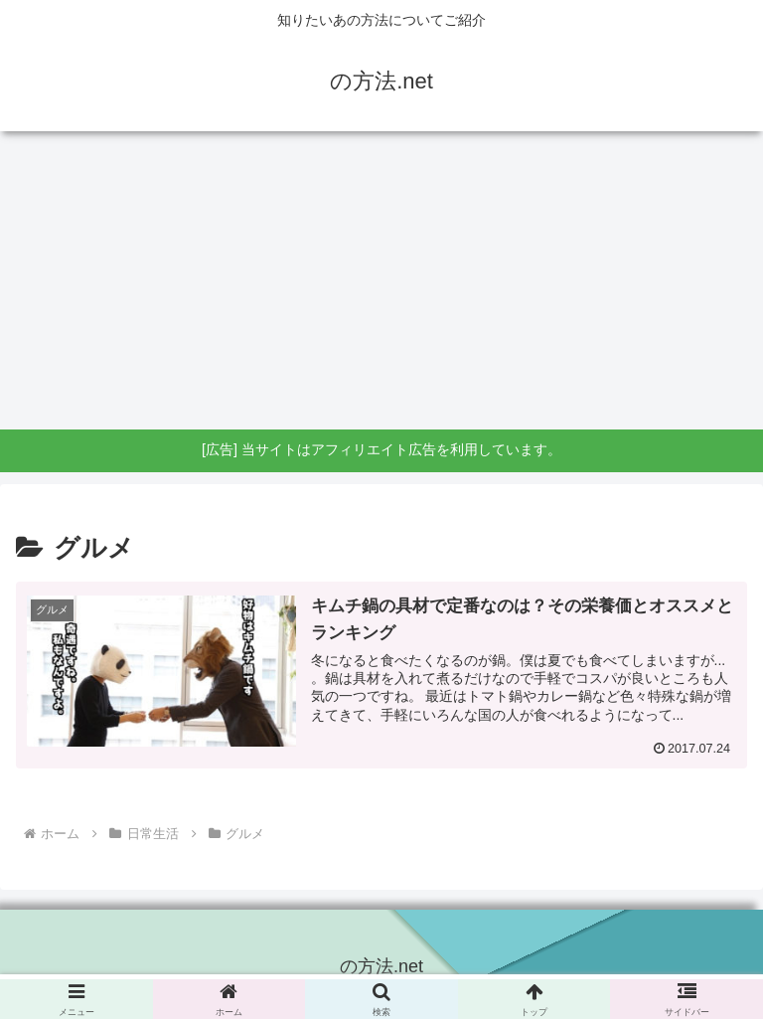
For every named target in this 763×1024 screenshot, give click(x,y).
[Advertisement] (381, 280)
